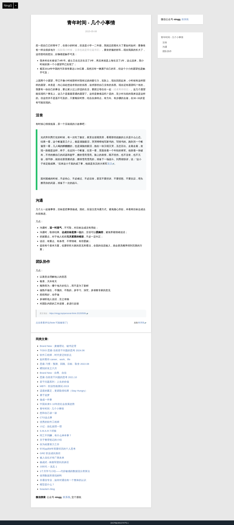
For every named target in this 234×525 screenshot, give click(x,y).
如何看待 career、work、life (55, 359)
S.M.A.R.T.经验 (48, 430)
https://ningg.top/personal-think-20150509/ (67, 313)
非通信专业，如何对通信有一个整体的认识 (63, 480)
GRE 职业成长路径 (50, 453)
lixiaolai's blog (47, 489)
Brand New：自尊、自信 (53, 372)
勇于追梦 (45, 395)
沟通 (164, 47)
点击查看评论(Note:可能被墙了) (52, 322)
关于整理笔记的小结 (51, 439)
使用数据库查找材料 (51, 475)
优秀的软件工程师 (49, 421)
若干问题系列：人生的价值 (54, 381)
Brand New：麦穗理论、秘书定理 (58, 346)
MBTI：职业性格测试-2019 (54, 386)
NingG (8, 5)
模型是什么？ (47, 484)
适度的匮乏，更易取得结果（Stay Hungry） (63, 390)
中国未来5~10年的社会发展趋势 (57, 404)
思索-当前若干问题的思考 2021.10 (58, 377)
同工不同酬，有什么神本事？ (56, 435)
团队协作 (167, 51)
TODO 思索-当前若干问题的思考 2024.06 (62, 350)
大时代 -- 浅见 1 (48, 466)
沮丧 (164, 42)
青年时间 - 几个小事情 (91, 22)
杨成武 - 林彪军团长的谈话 (54, 462)
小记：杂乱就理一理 (51, 426)
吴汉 (109, 163)
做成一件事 (46, 399)
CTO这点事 (46, 417)
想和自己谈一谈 (48, 413)
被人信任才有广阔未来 (52, 457)
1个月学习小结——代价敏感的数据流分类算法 (65, 471)
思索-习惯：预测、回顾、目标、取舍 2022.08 (64, 363)
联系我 (141, 323)
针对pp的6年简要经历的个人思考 (58, 448)
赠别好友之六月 (48, 368)
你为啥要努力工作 (49, 444)
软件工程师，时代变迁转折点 (56, 355)
